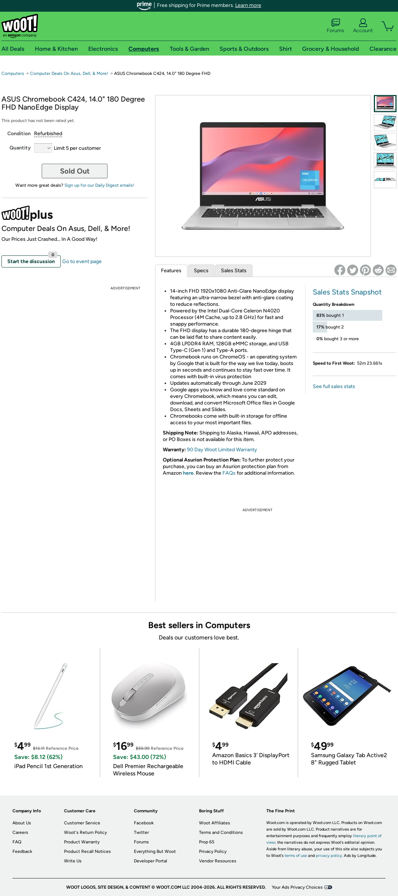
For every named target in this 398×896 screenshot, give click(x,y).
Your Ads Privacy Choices (297, 887)
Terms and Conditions (221, 832)
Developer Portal (150, 860)
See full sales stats (334, 386)
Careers (20, 832)
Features (171, 270)
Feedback (22, 851)
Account (363, 26)
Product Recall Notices (87, 851)
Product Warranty (82, 841)
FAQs (229, 473)
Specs (201, 270)
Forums (335, 26)
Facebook (144, 822)
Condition (19, 133)
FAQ (16, 841)
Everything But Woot (155, 851)
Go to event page (82, 261)
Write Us (73, 860)
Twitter (141, 832)
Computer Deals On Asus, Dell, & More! (69, 73)
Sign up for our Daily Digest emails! (99, 185)
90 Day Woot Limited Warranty (222, 450)
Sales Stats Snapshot (347, 292)
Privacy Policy (212, 851)
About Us (21, 822)
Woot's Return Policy (85, 832)
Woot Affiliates (214, 822)
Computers (12, 73)
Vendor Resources (217, 860)
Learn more (248, 5)
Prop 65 (206, 841)
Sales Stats (234, 270)
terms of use (296, 855)
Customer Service (82, 822)
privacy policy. (329, 855)
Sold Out (75, 171)
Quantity (20, 148)
